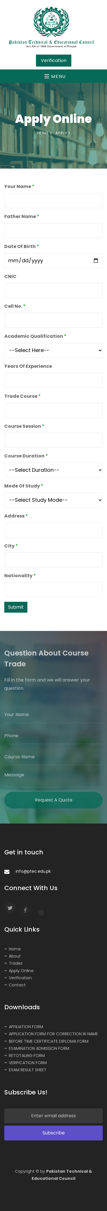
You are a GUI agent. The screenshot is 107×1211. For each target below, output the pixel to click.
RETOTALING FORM (24, 1055)
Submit (16, 607)
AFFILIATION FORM (23, 1027)
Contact (15, 985)
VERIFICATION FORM (25, 1063)
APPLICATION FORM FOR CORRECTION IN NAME (51, 1034)
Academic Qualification (35, 336)
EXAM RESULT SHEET (25, 1070)
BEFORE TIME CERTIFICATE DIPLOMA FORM (46, 1041)
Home (44, 133)
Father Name (21, 216)
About (12, 956)
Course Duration (26, 456)
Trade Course (22, 396)
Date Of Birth (21, 246)
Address (16, 516)
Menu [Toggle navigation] (55, 76)
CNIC (10, 276)
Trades (13, 963)
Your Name (19, 186)
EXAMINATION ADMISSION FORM (36, 1048)
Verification (18, 978)
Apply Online (19, 971)
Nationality (20, 575)
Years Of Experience (28, 366)
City (11, 546)
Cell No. (15, 306)
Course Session (24, 426)
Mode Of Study (23, 486)
